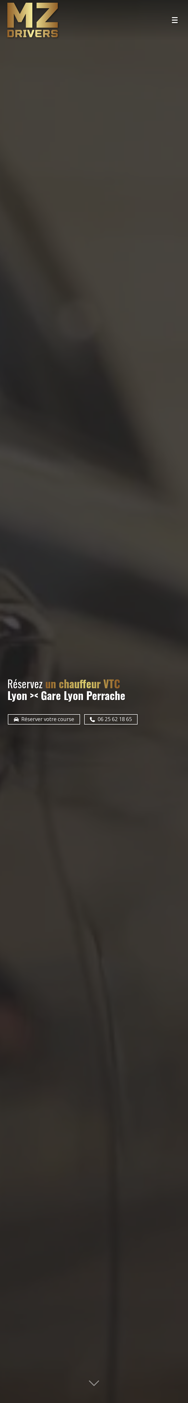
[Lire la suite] (94, 1385)
